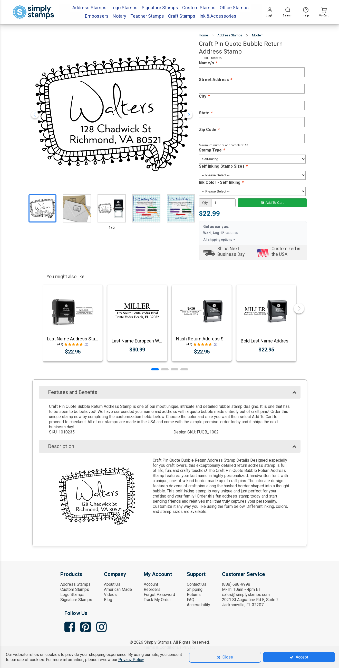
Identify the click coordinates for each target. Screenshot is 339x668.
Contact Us (196, 584)
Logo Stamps (72, 594)
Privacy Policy (131, 659)
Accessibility (198, 604)
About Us (112, 584)
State (205, 112)
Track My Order (157, 599)
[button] (155, 369)
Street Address (215, 79)
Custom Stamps (74, 589)
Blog (108, 599)
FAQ (190, 599)
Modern (258, 35)
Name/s (208, 62)
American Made (118, 589)
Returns (194, 594)
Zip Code (209, 129)
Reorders (152, 589)
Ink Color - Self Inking (221, 182)
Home (203, 35)
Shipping (194, 589)
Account (151, 584)
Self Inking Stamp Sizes (223, 166)
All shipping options (219, 239)
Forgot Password (159, 594)
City (204, 96)
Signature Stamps (76, 599)
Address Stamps (230, 35)
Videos (110, 594)
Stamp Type (212, 150)
